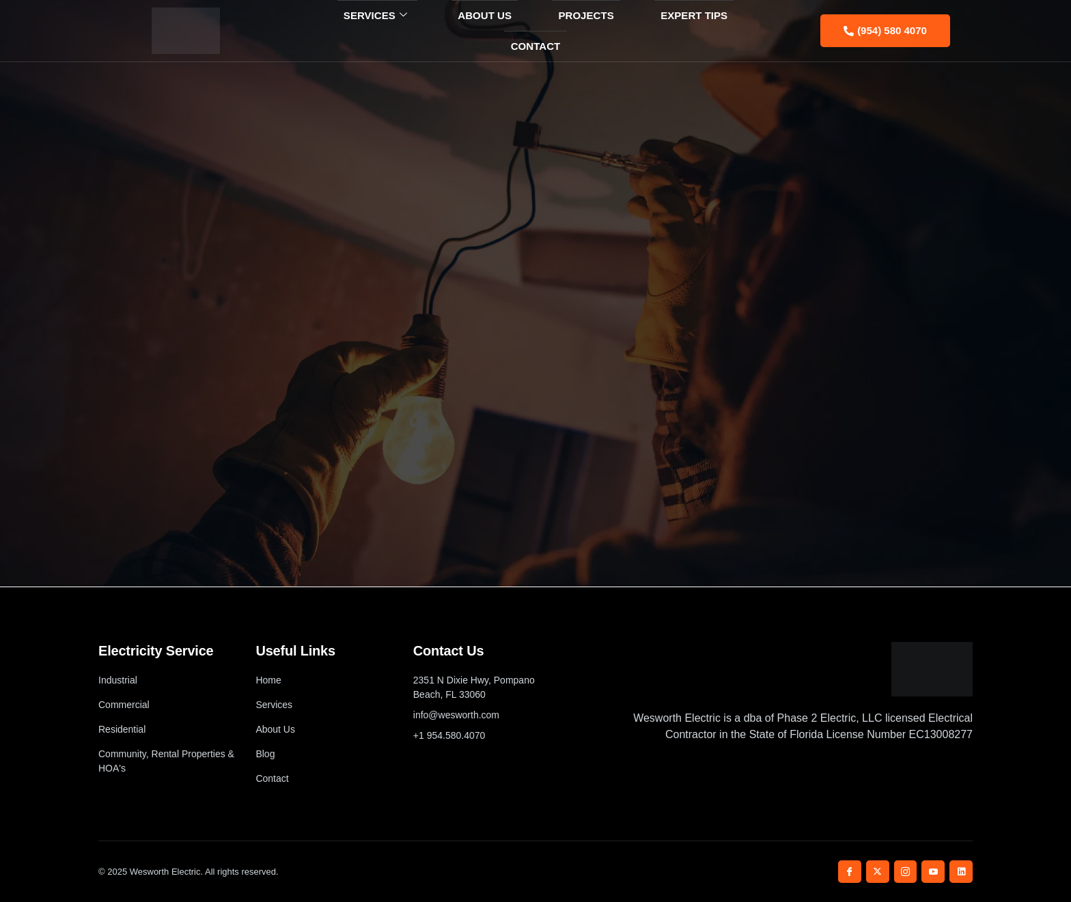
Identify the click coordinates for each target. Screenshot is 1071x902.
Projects (537, 30)
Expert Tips (636, 30)
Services (345, 31)
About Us (445, 30)
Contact (732, 30)
